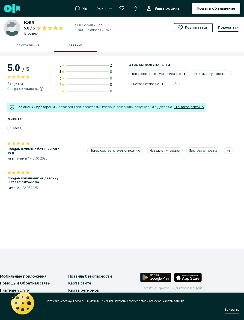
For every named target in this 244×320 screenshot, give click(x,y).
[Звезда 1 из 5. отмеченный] (9, 143)
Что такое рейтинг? (189, 107)
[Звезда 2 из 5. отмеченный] (14, 143)
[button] (135, 8)
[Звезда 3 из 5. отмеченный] (18, 143)
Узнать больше (173, 301)
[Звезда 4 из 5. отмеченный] (23, 143)
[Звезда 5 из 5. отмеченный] (28, 143)
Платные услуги (15, 290)
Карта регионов (83, 290)
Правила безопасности (90, 276)
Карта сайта (79, 283)
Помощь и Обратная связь (25, 283)
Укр (100, 8)
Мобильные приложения (23, 276)
